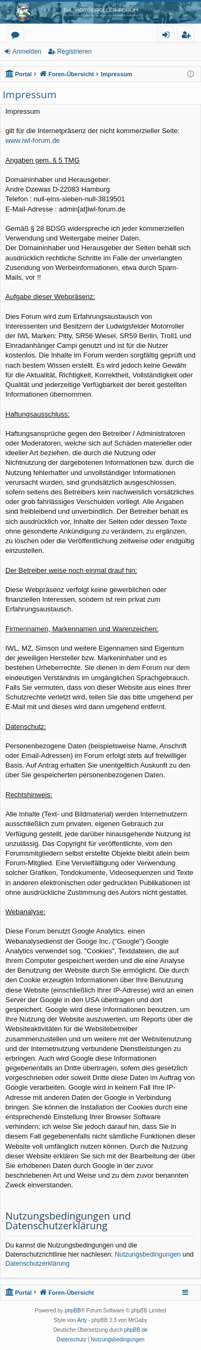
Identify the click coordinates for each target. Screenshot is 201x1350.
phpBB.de (136, 1330)
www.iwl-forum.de (32, 140)
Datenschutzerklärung (37, 1263)
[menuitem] (72, 1340)
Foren (17, 36)
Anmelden (26, 51)
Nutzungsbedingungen (148, 1254)
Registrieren (74, 51)
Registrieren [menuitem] (188, 36)
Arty (82, 1320)
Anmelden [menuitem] (168, 36)
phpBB (73, 1310)
